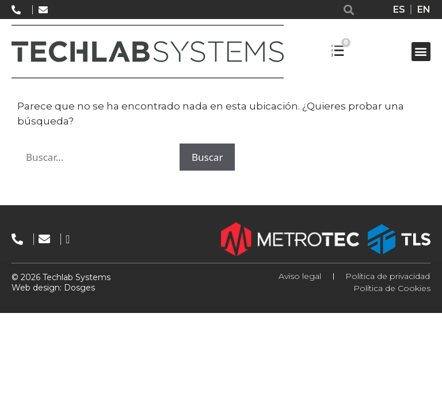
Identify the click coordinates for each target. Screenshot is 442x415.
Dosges (78, 287)
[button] (349, 9)
